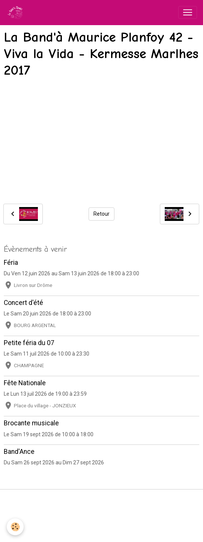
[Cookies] (15, 526)
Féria (11, 262)
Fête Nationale (25, 383)
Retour (101, 214)
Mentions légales (101, 499)
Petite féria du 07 (29, 343)
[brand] (16, 12)
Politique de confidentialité (101, 521)
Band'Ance (19, 451)
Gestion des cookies (101, 532)
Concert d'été (23, 302)
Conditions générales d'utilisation (102, 510)
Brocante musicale (31, 423)
